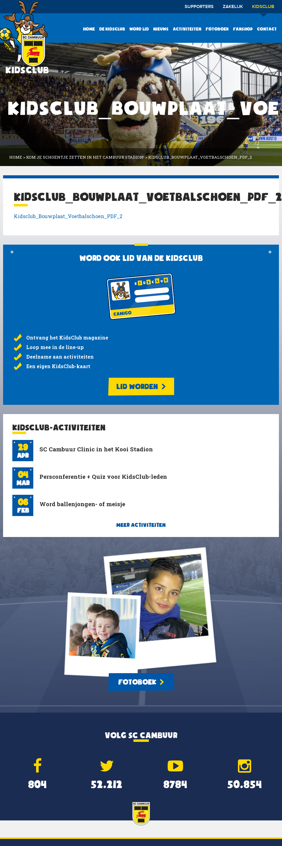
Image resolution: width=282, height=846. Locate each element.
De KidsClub (112, 29)
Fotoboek (217, 29)
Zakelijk (233, 7)
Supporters (199, 7)
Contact (267, 29)
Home (89, 29)
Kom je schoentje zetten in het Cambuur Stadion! (85, 157)
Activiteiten (187, 29)
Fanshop (243, 29)
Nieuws (161, 29)
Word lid (139, 29)
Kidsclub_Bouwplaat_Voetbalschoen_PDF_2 (68, 216)
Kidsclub (263, 9)
